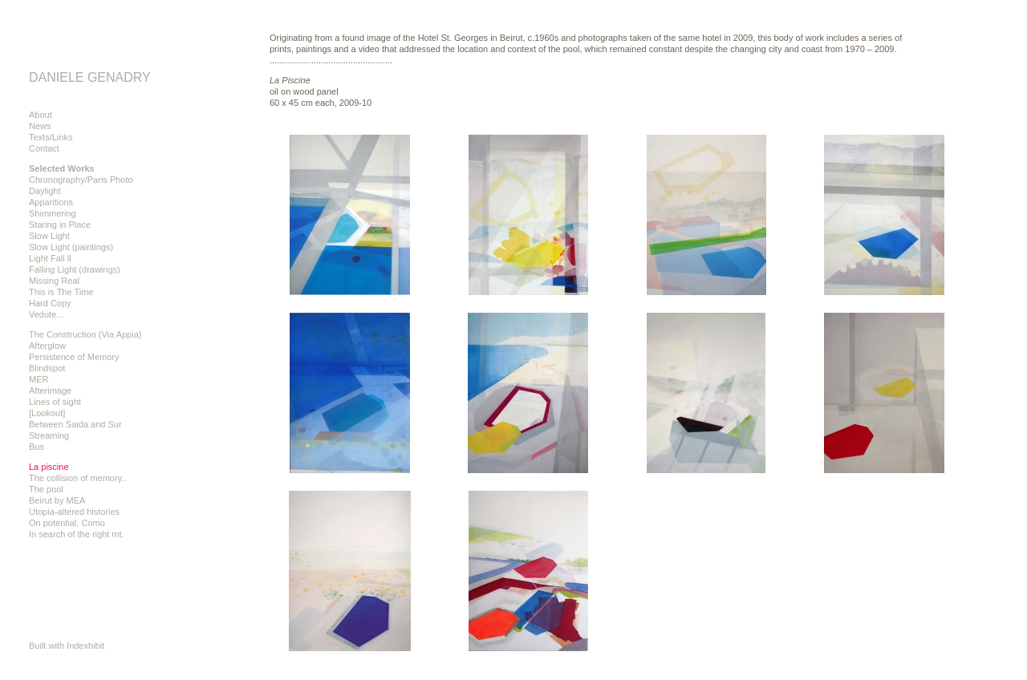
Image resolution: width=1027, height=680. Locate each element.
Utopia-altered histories (74, 511)
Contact (44, 148)
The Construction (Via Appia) (85, 334)
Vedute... (46, 314)
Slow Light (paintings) (71, 247)
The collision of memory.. (77, 478)
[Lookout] (47, 413)
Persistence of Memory (74, 357)
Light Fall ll (50, 258)
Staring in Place (60, 224)
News (40, 126)
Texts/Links (50, 137)
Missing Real (54, 280)
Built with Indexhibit (66, 645)
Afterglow (47, 345)
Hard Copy (50, 303)
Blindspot (47, 368)
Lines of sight (55, 402)
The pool (46, 489)
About (40, 114)
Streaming (49, 435)
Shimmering (52, 213)
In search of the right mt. (76, 534)
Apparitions (51, 202)
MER (38, 379)
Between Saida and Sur (75, 424)
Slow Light (49, 236)
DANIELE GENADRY (90, 77)
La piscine (49, 467)
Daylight (45, 191)
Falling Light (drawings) (74, 269)
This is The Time (61, 292)
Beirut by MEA (57, 500)
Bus (36, 446)
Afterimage (50, 390)
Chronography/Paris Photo (81, 179)
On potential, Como (67, 523)
